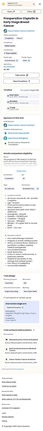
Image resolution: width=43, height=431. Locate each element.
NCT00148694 (9, 67)
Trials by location (9, 386)
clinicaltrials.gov (19, 369)
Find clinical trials (9, 382)
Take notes (21, 75)
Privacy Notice (8, 417)
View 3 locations (21, 81)
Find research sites (9, 395)
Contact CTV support (11, 408)
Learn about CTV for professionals (16, 399)
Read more (21, 171)
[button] (10, 46)
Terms (4, 421)
